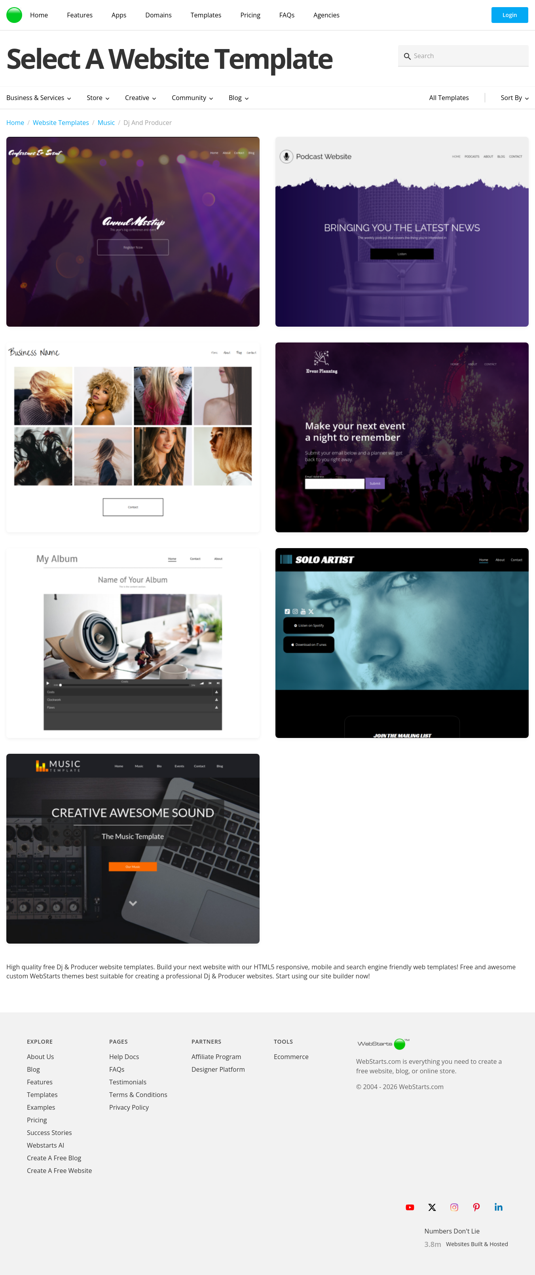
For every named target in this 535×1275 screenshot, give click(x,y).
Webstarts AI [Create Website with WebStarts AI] (45, 1145)
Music (106, 122)
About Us (40, 1056)
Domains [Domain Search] (158, 15)
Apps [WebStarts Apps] (119, 15)
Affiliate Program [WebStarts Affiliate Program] (216, 1056)
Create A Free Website (59, 1170)
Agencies (326, 15)
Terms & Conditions (138, 1094)
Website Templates (61, 122)
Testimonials (127, 1082)
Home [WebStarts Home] (39, 15)
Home (15, 122)
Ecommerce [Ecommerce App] (291, 1056)
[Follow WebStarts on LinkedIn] (498, 1207)
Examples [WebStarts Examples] (41, 1107)
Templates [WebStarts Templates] (206, 15)
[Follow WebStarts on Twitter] (432, 1207)
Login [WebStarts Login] (510, 15)
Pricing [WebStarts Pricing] (250, 15)
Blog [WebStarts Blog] (33, 1069)
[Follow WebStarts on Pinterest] (476, 1207)
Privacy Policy (129, 1107)
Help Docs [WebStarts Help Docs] (124, 1056)
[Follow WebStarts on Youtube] (410, 1207)
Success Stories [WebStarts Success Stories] (49, 1132)
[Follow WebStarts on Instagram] (454, 1207)
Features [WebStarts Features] (80, 15)
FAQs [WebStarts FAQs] (286, 15)
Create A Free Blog (54, 1158)
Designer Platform (218, 1069)
